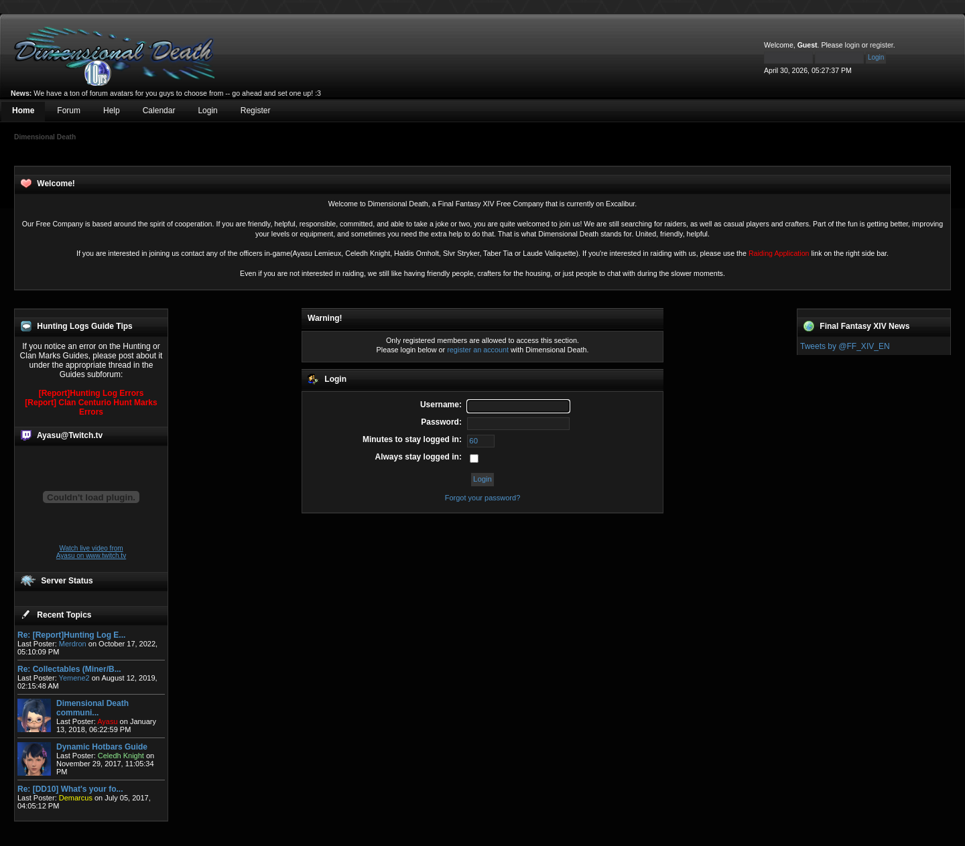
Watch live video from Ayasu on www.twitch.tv (91, 552)
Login (207, 110)
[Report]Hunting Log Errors (91, 393)
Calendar (159, 110)
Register (256, 110)
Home (23, 110)
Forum (68, 110)
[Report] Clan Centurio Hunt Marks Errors (91, 407)
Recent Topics (64, 615)
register (881, 45)
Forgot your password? (483, 498)
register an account (478, 350)
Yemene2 (74, 678)
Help (111, 110)
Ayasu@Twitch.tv (70, 435)
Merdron (72, 644)
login (852, 45)
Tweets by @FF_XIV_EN (845, 346)
